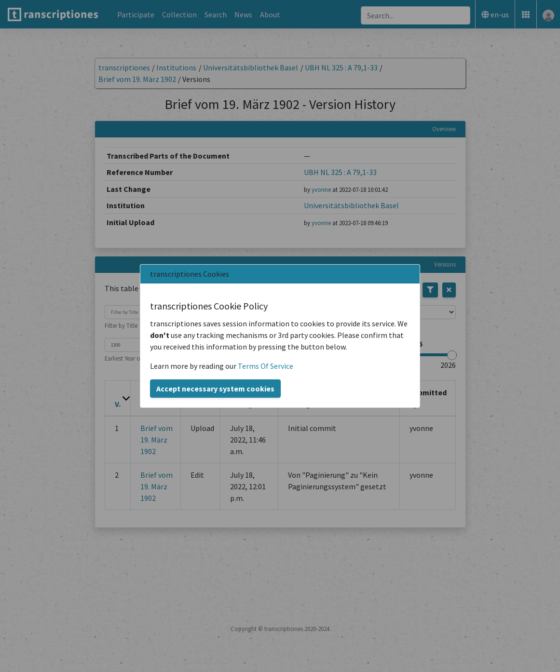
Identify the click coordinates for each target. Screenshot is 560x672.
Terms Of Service (265, 366)
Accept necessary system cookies (215, 388)
